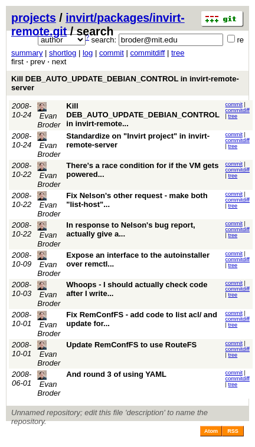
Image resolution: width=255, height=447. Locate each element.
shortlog (62, 52)
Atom (211, 431)
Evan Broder (48, 115)
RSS (232, 431)
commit (111, 52)
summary (26, 52)
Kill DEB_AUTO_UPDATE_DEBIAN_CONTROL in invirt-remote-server (125, 83)
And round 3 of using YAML (116, 374)
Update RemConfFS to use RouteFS (131, 344)
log (88, 52)
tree (177, 52)
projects (33, 17)
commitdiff (147, 52)
